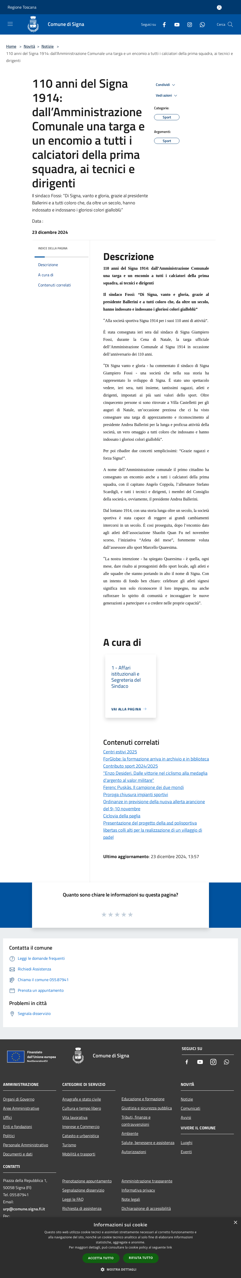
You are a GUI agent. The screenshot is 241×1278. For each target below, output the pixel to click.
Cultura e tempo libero (81, 1108)
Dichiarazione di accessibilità (146, 1208)
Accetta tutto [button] (101, 1258)
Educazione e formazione (143, 1099)
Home (11, 46)
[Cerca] (230, 24)
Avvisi (186, 1117)
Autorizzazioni (134, 1152)
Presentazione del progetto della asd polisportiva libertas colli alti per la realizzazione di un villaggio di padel (152, 830)
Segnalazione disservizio (83, 1190)
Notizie (47, 46)
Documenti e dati (18, 1154)
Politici (9, 1136)
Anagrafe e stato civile (81, 1099)
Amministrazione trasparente (147, 1181)
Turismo (69, 1145)
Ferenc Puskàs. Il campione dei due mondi (143, 787)
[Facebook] (162, 24)
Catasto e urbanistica (80, 1136)
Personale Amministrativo (25, 1145)
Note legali (131, 1199)
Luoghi (186, 1142)
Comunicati (190, 1108)
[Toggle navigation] (10, 24)
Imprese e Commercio (80, 1126)
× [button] (235, 1223)
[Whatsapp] (200, 24)
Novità (29, 46)
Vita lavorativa (74, 1117)
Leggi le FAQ (73, 1199)
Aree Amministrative (21, 1108)
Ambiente (130, 1133)
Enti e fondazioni (17, 1126)
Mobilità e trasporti (78, 1154)
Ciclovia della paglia (121, 815)
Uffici (7, 1117)
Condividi (166, 85)
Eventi (186, 1152)
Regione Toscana (22, 7)
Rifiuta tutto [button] (141, 1258)
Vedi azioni (167, 96)
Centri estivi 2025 (120, 751)
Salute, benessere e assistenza (148, 1142)
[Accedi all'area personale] (219, 7)
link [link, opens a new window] (169, 1247)
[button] (120, 1269)
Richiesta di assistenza (81, 1208)
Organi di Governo (18, 1099)
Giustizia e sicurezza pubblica (147, 1108)
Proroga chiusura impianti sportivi (135, 794)
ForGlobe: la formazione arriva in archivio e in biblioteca (156, 758)
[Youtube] (175, 24)
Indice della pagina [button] (52, 248)
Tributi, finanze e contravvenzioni (136, 1120)
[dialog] (120, 1247)
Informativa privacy (138, 1190)
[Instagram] (188, 24)
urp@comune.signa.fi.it (24, 1209)
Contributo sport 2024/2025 (130, 766)
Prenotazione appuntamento (87, 1181)
